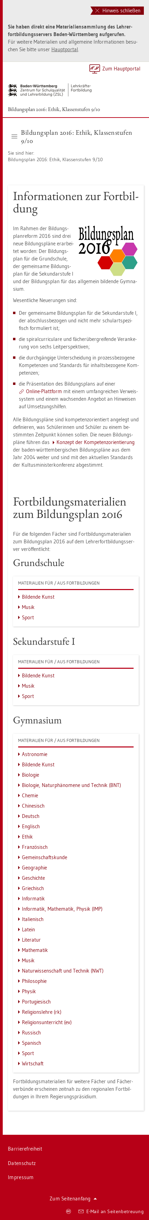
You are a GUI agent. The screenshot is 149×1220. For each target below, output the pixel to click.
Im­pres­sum (21, 1177)
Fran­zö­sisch (35, 847)
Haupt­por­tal (64, 49)
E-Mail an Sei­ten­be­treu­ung (111, 1211)
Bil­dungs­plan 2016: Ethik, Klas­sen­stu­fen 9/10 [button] (72, 136)
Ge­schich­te (33, 878)
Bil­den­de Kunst (38, 597)
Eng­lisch (31, 826)
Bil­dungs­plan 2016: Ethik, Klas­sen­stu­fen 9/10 (54, 109)
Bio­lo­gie (30, 775)
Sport (28, 617)
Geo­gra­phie (34, 867)
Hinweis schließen (117, 10)
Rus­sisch (31, 1032)
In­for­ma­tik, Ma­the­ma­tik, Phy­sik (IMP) (62, 909)
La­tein (28, 929)
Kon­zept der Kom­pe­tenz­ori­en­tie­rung (96, 442)
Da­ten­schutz (22, 1163)
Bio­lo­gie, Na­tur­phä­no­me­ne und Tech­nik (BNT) (71, 785)
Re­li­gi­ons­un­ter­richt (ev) (47, 1022)
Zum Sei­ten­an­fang (73, 1198)
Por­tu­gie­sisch (36, 1001)
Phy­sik (29, 991)
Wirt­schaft (33, 1063)
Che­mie (30, 795)
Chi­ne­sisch (33, 805)
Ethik (27, 836)
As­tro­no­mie (34, 754)
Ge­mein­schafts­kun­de (44, 857)
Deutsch (30, 816)
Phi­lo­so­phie (34, 981)
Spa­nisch (31, 1043)
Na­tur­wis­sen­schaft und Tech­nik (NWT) (62, 970)
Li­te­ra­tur (31, 939)
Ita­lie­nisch (33, 919)
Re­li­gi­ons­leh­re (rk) (41, 1012)
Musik (28, 607)
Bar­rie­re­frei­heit (25, 1148)
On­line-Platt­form (44, 391)
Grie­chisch (33, 888)
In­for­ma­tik (33, 898)
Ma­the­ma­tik (35, 950)
